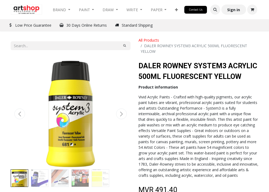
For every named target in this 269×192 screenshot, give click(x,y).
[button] (176, 10)
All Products (148, 40)
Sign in (233, 9)
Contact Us (195, 9)
